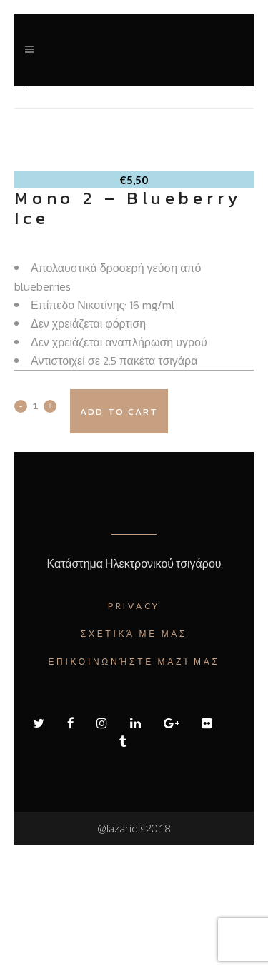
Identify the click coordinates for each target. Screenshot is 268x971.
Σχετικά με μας (134, 745)
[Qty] (35, 517)
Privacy (134, 718)
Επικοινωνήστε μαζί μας (133, 773)
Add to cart (119, 523)
